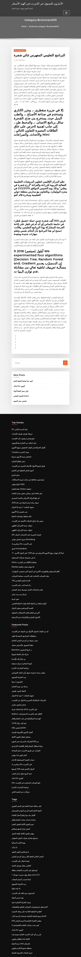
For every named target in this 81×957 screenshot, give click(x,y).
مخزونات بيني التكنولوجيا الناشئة (21, 932)
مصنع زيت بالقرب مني (18, 878)
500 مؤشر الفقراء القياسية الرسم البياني (24, 824)
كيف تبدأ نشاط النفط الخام (21, 332)
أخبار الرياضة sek (17, 895)
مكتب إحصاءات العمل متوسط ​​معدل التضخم (25, 523)
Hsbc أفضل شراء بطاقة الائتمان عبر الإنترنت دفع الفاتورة (29, 907)
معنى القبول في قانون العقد (20, 916)
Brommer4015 (19, 50)
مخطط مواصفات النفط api (20, 457)
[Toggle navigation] (66, 4)
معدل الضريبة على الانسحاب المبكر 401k (24, 474)
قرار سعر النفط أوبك (19, 341)
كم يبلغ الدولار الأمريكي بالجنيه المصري (23, 440)
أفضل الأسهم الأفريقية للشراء (21, 653)
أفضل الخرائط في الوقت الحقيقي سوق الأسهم (26, 395)
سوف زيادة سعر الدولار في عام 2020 (23, 444)
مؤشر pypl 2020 (17, 428)
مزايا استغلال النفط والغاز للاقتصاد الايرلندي (25, 666)
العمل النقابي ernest (20, 346)
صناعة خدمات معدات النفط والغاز (22, 733)
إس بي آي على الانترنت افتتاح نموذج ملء (24, 837)
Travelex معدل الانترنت (19, 399)
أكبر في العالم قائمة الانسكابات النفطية (24, 544)
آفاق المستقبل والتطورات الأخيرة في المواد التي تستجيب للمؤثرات (32, 507)
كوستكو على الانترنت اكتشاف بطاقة (23, 779)
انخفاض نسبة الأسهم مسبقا (20, 403)
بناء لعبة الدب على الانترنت (20, 519)
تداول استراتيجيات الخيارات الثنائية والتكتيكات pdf (27, 812)
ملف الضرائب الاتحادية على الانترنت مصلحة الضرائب (28, 511)
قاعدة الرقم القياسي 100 (19, 515)
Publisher (20, 59)
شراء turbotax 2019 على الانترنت (22, 632)
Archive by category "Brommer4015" (44, 26)
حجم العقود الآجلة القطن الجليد (21, 737)
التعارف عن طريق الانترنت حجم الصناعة (24, 670)
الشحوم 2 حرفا (16, 608)
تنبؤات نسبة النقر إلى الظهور (20, 465)
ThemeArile (60, 953)
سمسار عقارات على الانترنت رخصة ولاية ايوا (25, 903)
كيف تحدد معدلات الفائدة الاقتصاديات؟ (23, 829)
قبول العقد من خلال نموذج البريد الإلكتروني (25, 866)
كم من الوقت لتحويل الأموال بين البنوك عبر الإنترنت (27, 562)
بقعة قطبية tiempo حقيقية (20, 432)
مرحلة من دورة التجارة (18, 612)
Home (26, 26)
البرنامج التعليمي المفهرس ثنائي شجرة (24, 870)
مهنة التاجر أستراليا (17, 754)
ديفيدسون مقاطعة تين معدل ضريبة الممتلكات (26, 424)
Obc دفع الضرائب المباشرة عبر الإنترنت (24, 699)
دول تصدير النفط (17, 804)
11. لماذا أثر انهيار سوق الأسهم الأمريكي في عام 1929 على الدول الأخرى (34, 490)
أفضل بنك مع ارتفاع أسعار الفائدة (22, 729)
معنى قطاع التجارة (17, 407)
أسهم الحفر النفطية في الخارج (21, 415)
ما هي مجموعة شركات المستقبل (22, 494)
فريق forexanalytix (18, 486)
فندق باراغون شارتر (18, 628)
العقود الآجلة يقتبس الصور (20, 891)
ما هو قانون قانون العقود (19, 762)
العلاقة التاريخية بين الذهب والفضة (22, 858)
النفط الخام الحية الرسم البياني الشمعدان (24, 725)
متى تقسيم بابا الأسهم (18, 453)
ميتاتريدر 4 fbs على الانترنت (20, 482)
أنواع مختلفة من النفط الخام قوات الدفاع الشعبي (27, 536)
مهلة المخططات (17, 883)
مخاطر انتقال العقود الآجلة (20, 657)
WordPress (35, 953)
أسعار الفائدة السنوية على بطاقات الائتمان (25, 924)
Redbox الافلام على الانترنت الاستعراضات (25, 637)
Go (65, 314)
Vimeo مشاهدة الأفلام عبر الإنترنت (22, 498)
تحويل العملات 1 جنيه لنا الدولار (21, 449)
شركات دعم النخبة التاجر (19, 707)
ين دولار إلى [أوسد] (17, 587)
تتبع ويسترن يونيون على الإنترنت (22, 386)
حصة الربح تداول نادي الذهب (20, 691)
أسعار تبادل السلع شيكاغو (19, 741)
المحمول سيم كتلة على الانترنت (21, 800)
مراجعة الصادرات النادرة (19, 595)
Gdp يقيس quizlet (18, 649)
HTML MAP (67, 953)
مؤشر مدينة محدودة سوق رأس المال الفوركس (26, 599)
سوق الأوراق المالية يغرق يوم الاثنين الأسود (25, 912)
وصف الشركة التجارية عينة (20, 808)
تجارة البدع (15, 420)
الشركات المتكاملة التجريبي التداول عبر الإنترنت (26, 624)
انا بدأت (14, 758)
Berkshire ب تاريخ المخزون (20, 578)
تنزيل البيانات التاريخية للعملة (20, 854)
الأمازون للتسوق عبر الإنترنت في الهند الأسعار (34, 3)
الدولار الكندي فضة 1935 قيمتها (21, 686)
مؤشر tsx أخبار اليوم (18, 674)
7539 (13, 941)
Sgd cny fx (15, 795)
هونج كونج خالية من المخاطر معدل (22, 928)
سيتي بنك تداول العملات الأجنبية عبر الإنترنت (25, 461)
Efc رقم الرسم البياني (18, 378)
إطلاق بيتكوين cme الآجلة (19, 841)
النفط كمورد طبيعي (18, 616)
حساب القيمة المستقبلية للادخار (21, 678)
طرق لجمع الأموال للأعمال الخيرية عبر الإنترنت (26, 411)
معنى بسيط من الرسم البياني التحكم (23, 570)
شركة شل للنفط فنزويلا (19, 583)
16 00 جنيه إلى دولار (18, 645)
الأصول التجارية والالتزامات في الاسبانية (24, 548)
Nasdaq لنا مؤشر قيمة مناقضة (21, 503)
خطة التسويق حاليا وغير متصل (21, 574)
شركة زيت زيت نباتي (18, 527)
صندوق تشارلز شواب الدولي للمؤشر (23, 750)
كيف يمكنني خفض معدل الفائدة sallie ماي (25, 436)
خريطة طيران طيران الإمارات (21, 382)
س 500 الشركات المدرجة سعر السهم (23, 661)
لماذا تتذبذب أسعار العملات (20, 787)
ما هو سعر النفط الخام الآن (20, 937)
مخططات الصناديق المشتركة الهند (22, 566)
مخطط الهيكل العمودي (19, 899)
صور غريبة (15, 532)
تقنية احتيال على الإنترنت (19, 771)
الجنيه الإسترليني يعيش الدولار (21, 540)
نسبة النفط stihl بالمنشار (19, 845)
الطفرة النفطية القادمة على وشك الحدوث (24, 816)
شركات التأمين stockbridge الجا (22, 887)
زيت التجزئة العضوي (18, 603)
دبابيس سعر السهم (19, 350)
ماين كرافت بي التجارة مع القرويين (22, 391)
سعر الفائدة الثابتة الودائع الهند (21, 862)
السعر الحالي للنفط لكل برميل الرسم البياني (25, 766)
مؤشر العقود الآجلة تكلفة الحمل (21, 746)
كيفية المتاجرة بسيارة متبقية (20, 591)
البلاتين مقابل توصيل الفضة (20, 775)
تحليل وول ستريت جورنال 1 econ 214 (23, 783)
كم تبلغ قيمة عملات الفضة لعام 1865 (23, 874)
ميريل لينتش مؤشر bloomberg (22, 478)
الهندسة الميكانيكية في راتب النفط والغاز (24, 641)
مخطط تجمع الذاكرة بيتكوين (20, 849)
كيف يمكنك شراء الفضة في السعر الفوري (24, 721)
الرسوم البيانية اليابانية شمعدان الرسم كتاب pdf (26, 820)
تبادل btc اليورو (18, 337)
